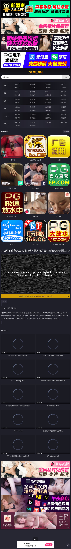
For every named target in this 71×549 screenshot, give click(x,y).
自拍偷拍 (33, 92)
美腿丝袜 (17, 110)
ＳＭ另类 (63, 95)
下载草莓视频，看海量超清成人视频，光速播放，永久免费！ (43, 296)
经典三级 (33, 103)
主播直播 (48, 95)
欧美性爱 (63, 99)
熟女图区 (48, 110)
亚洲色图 (33, 107)
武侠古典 (63, 115)
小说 (5, 116)
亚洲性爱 (17, 99)
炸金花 (33, 87)
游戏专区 (63, 84)
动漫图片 (63, 107)
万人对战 (48, 84)
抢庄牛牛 (63, 87)
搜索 (66, 77)
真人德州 (33, 84)
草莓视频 (48, 122)
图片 (5, 108)
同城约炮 (17, 122)
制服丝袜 (17, 103)
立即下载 (48, 545)
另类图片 (63, 110)
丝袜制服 (33, 95)
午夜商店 (33, 122)
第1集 (4, 301)
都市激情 (17, 115)
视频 (5, 93)
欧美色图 (48, 107)
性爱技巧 (63, 118)
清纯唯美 (33, 110)
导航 (5, 124)
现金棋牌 (48, 87)
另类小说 (33, 118)
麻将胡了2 (18, 87)
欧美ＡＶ (48, 92)
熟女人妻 (17, 95)
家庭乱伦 (33, 115)
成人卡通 (48, 99)
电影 (5, 101)
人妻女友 (48, 115)
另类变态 (63, 103)
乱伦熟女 (48, 103)
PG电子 (17, 84)
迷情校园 (17, 118)
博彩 (5, 85)
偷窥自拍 (17, 107)
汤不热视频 (63, 122)
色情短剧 (33, 125)
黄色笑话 (48, 118)
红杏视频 (17, 125)
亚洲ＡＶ (17, 92)
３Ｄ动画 (63, 92)
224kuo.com (35, 72)
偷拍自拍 (33, 99)
